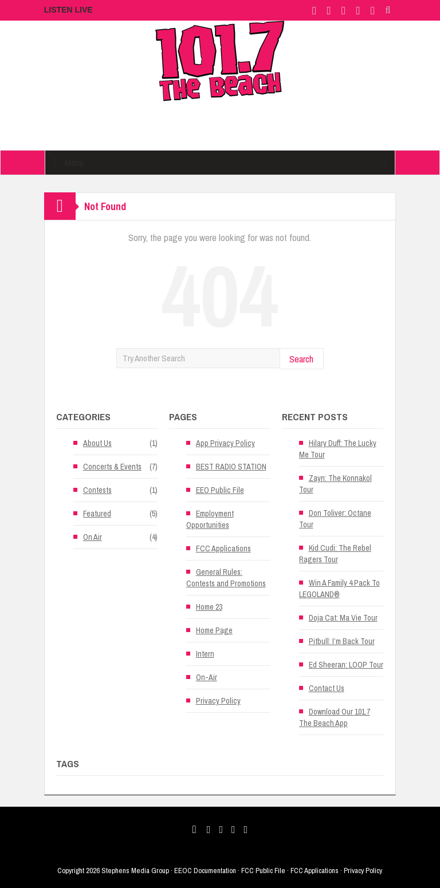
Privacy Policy (218, 701)
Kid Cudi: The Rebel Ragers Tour (335, 554)
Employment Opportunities (210, 519)
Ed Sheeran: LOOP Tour (346, 665)
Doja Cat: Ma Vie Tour (343, 618)
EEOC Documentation (205, 870)
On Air (92, 537)
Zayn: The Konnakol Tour (335, 484)
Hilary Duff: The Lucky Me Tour (337, 449)
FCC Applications (223, 548)
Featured (97, 513)
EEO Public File (220, 490)
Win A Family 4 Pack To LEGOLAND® (339, 588)
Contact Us (326, 688)
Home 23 (209, 607)
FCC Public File (263, 870)
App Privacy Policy (225, 443)
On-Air (206, 677)
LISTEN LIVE (68, 9)
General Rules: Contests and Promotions (226, 578)
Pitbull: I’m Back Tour (342, 641)
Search (301, 358)
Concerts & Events (112, 466)
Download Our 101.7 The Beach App (334, 717)
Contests (97, 490)
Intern (205, 654)
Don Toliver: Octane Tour (335, 519)
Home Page (214, 630)
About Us (97, 443)
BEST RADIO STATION (231, 466)
